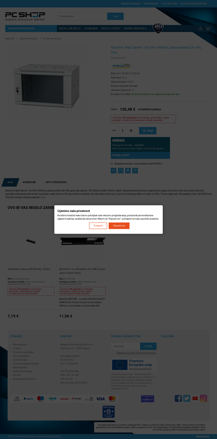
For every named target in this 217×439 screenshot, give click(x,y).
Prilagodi (98, 225)
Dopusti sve (119, 225)
